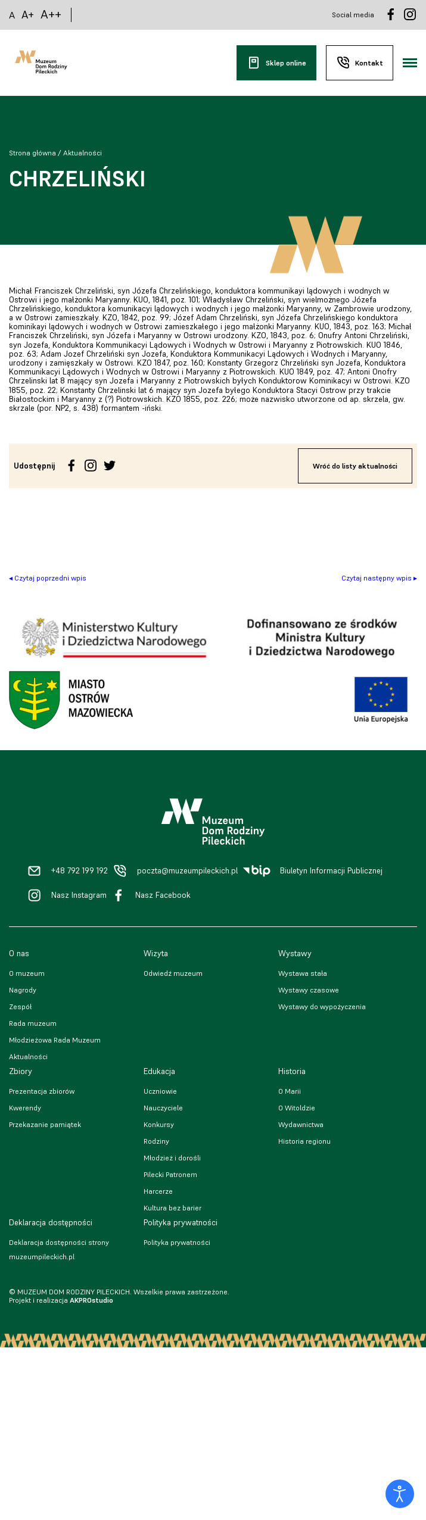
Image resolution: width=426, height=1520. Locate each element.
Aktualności (82, 152)
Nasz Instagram (79, 895)
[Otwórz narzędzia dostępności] (399, 1494)
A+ (27, 14)
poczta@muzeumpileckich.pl (187, 870)
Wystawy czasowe (308, 989)
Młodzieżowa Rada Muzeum (55, 1039)
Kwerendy (25, 1107)
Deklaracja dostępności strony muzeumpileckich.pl (59, 1249)
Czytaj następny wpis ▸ (379, 577)
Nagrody (22, 989)
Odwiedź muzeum (173, 973)
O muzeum (27, 973)
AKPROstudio (91, 1300)
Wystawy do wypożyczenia (322, 1006)
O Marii (289, 1091)
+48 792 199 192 (79, 870)
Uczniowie (160, 1091)
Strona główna (32, 152)
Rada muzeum (33, 1023)
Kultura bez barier (172, 1207)
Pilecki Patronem (170, 1174)
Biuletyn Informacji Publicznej (331, 870)
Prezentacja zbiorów (41, 1091)
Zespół (20, 1006)
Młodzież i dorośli (172, 1157)
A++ (51, 14)
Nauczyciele (163, 1107)
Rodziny (156, 1141)
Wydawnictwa (301, 1124)
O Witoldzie (296, 1107)
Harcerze (158, 1191)
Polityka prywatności (177, 1242)
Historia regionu (304, 1141)
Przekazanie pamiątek (45, 1124)
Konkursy (159, 1124)
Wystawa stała (302, 973)
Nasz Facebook (163, 895)
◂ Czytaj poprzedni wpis (47, 577)
